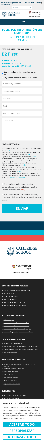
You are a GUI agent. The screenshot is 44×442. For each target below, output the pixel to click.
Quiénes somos (6, 4)
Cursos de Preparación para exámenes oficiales (18, 332)
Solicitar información (10, 352)
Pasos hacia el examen (11, 378)
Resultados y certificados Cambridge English (17, 329)
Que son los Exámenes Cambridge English (17, 290)
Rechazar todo (22, 437)
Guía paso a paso (9, 320)
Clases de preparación (10, 381)
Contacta (38, 3)
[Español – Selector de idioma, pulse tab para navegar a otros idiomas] (22, 7)
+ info (9, 150)
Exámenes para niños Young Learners (15, 305)
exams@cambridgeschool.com (11, 3)
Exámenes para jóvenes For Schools (15, 302)
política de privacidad (17, 178)
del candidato (20, 77)
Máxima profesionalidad (11, 398)
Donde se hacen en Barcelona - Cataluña (16, 323)
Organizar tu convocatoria (12, 384)
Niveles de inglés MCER (11, 296)
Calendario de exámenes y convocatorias (16, 326)
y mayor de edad (20, 73)
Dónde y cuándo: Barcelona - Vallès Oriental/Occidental (21, 349)
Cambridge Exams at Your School (14, 368)
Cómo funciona (8, 374)
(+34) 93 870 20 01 (28, 3)
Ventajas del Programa (11, 371)
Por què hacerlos (9, 293)
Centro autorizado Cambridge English (15, 395)
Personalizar (22, 430)
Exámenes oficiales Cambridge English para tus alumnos (21, 346)
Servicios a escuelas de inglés (13, 343)
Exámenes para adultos (11, 299)
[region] (22, 420)
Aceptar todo (22, 424)
